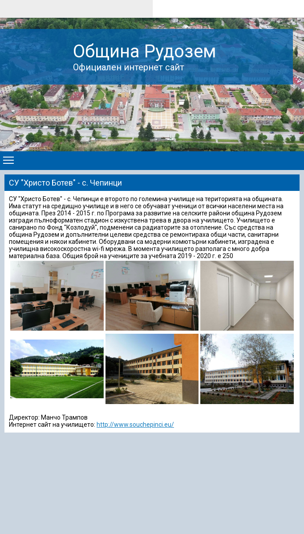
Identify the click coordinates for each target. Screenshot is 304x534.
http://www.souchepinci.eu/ (135, 424)
